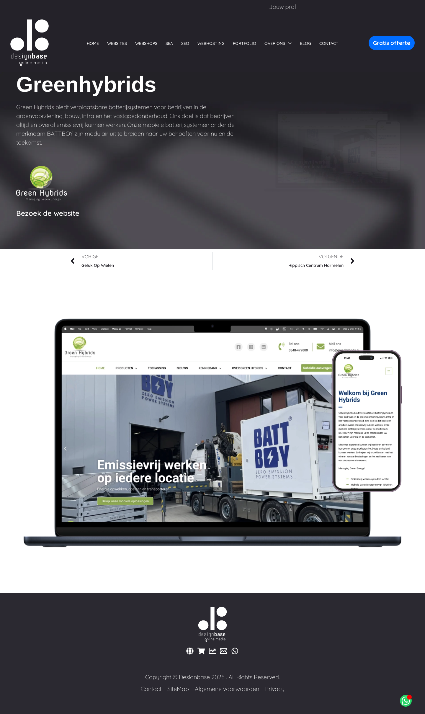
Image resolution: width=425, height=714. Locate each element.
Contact (151, 688)
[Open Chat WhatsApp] (406, 701)
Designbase (194, 677)
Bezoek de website (47, 213)
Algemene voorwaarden (227, 688)
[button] (278, 43)
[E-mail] (223, 651)
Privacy (275, 688)
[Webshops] (201, 651)
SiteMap (178, 688)
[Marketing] (212, 651)
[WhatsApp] (234, 651)
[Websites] (189, 651)
